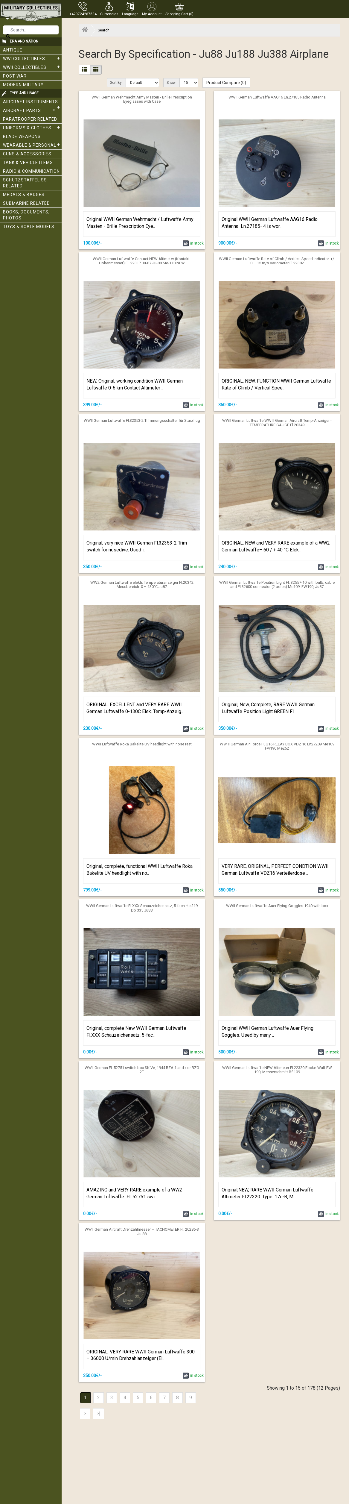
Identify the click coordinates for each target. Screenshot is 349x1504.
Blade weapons (22, 136)
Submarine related (26, 203)
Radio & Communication (31, 171)
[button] (109, 9)
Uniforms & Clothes (32, 127)
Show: (171, 83)
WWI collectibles (32, 58)
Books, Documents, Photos (26, 215)
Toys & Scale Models (28, 226)
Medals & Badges (24, 194)
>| (98, 1413)
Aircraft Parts (30, 110)
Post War (15, 76)
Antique (12, 50)
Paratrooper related (30, 119)
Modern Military (23, 84)
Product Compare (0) (226, 82)
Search (103, 30)
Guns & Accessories (27, 153)
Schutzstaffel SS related (25, 183)
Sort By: (116, 83)
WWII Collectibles (32, 67)
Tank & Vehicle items (28, 162)
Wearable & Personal (32, 145)
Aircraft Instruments (32, 102)
